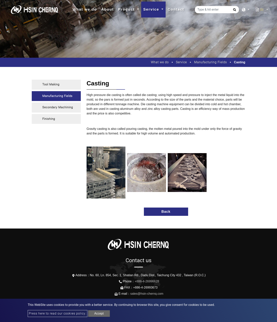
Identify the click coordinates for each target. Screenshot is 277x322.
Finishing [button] (48, 119)
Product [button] (127, 9)
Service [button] (152, 9)
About (107, 9)
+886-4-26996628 (147, 281)
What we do (86, 9)
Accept (99, 313)
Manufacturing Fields (210, 62)
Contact (176, 9)
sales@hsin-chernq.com (146, 293)
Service (181, 62)
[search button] (234, 11)
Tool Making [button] (50, 84)
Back (165, 212)
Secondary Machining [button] (57, 107)
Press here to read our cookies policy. (57, 313)
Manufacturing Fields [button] (57, 96)
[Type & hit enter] (217, 9)
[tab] (56, 85)
